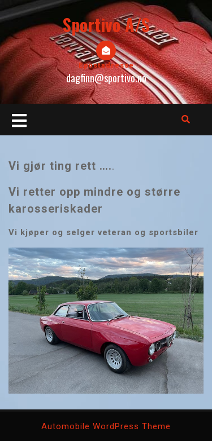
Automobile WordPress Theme (106, 426)
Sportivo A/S (106, 24)
